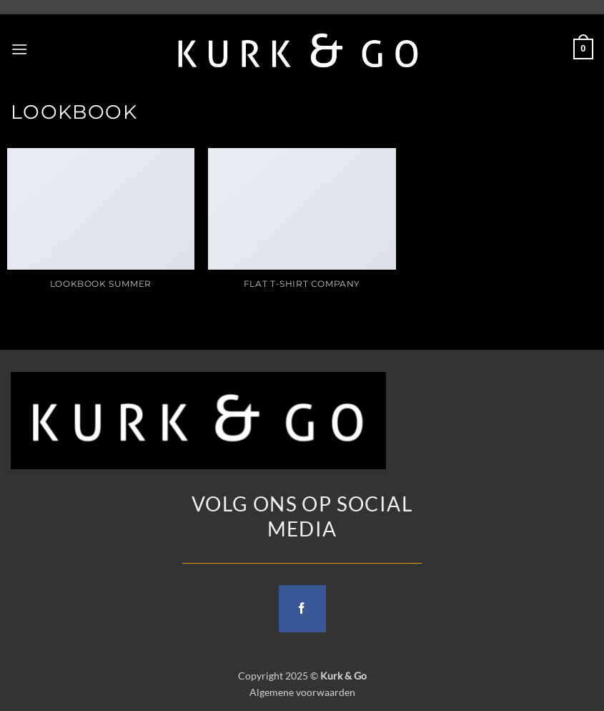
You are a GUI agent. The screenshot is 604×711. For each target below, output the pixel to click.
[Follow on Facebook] (302, 608)
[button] (19, 49)
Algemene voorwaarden (302, 692)
